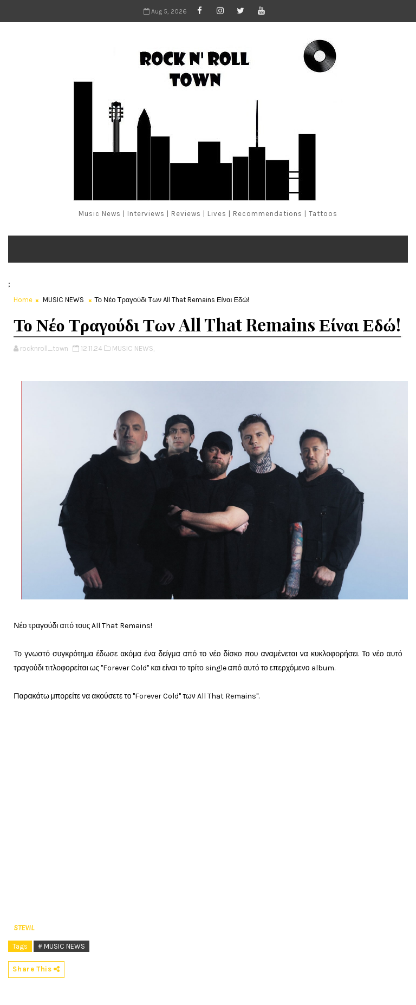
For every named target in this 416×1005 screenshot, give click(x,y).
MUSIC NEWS (63, 300)
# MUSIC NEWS (61, 946)
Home (23, 300)
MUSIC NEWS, (133, 348)
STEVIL (24, 927)
